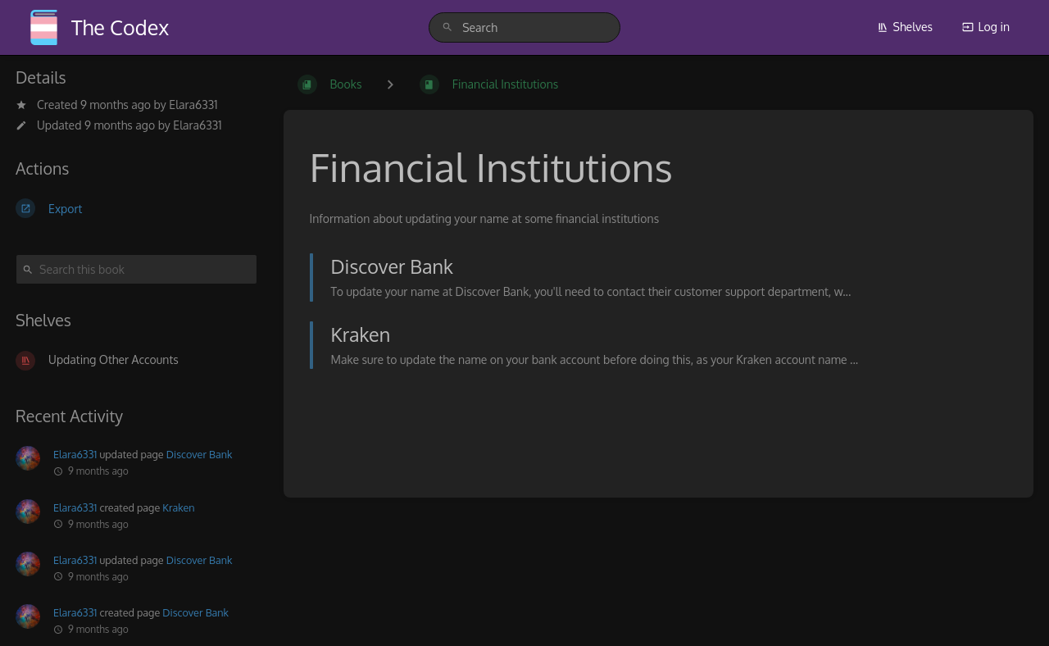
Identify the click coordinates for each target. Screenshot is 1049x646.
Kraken (178, 507)
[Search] (447, 27)
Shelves (905, 27)
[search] (524, 27)
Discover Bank (199, 454)
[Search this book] (136, 269)
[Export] (136, 208)
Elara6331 (193, 104)
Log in (986, 27)
